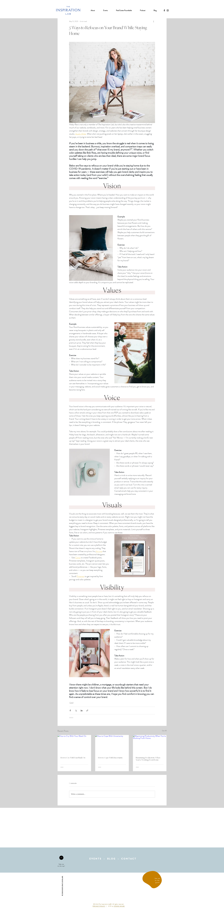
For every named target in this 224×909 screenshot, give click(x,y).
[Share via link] (87, 710)
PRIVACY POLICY (99, 906)
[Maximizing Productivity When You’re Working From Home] (150, 744)
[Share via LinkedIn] (81, 710)
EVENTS (95, 858)
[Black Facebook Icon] (164, 10)
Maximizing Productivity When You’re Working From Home (148, 759)
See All (164, 730)
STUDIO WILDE (119, 906)
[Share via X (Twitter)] (76, 710)
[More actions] (153, 21)
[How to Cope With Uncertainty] (112, 744)
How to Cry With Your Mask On (72, 758)
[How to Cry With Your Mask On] (74, 744)
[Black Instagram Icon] (167, 10)
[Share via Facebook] (70, 710)
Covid (71, 702)
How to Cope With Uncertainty (110, 758)
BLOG (111, 858)
